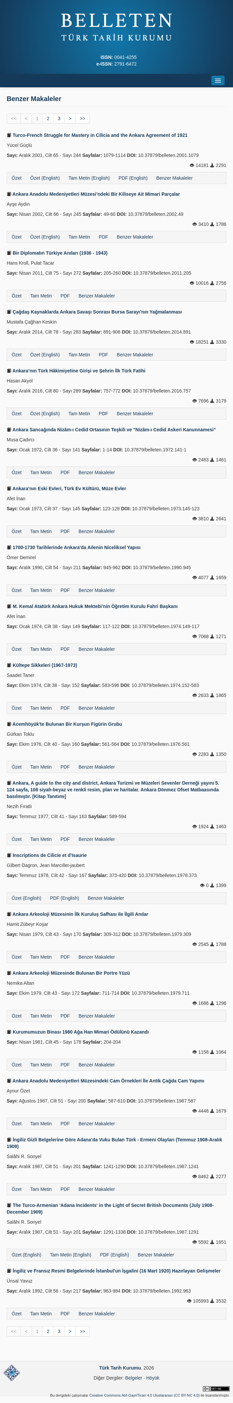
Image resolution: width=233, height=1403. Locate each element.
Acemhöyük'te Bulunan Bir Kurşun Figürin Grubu (64, 724)
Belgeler (133, 1378)
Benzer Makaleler (174, 178)
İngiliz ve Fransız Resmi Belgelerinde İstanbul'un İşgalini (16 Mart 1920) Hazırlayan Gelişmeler (114, 1271)
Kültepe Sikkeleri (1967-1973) (42, 665)
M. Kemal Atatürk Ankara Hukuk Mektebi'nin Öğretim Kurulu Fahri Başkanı (92, 606)
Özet (17, 178)
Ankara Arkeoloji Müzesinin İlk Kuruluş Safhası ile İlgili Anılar (77, 914)
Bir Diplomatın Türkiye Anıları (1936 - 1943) (57, 253)
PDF (103, 237)
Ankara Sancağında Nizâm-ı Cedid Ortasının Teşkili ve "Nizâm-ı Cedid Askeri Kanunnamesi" (111, 429)
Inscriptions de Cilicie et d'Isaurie (47, 855)
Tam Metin (79, 237)
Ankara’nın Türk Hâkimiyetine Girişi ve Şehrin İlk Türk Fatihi (76, 370)
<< (13, 118)
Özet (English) (45, 178)
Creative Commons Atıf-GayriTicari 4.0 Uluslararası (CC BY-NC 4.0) (144, 1395)
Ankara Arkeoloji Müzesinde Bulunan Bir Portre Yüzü (68, 973)
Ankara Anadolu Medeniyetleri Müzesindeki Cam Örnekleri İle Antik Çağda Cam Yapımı (105, 1080)
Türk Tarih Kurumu (120, 1368)
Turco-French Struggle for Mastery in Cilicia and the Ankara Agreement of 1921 (97, 135)
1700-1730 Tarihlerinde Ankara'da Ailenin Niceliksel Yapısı (74, 547)
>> (82, 118)
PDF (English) (133, 178)
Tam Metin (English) (89, 178)
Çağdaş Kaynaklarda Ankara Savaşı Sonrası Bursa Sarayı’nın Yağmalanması (94, 312)
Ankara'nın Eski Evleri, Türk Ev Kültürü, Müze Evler (66, 488)
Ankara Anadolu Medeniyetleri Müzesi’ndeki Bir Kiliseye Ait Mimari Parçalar (93, 194)
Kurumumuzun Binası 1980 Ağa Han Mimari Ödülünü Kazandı (78, 1032)
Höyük (153, 1378)
